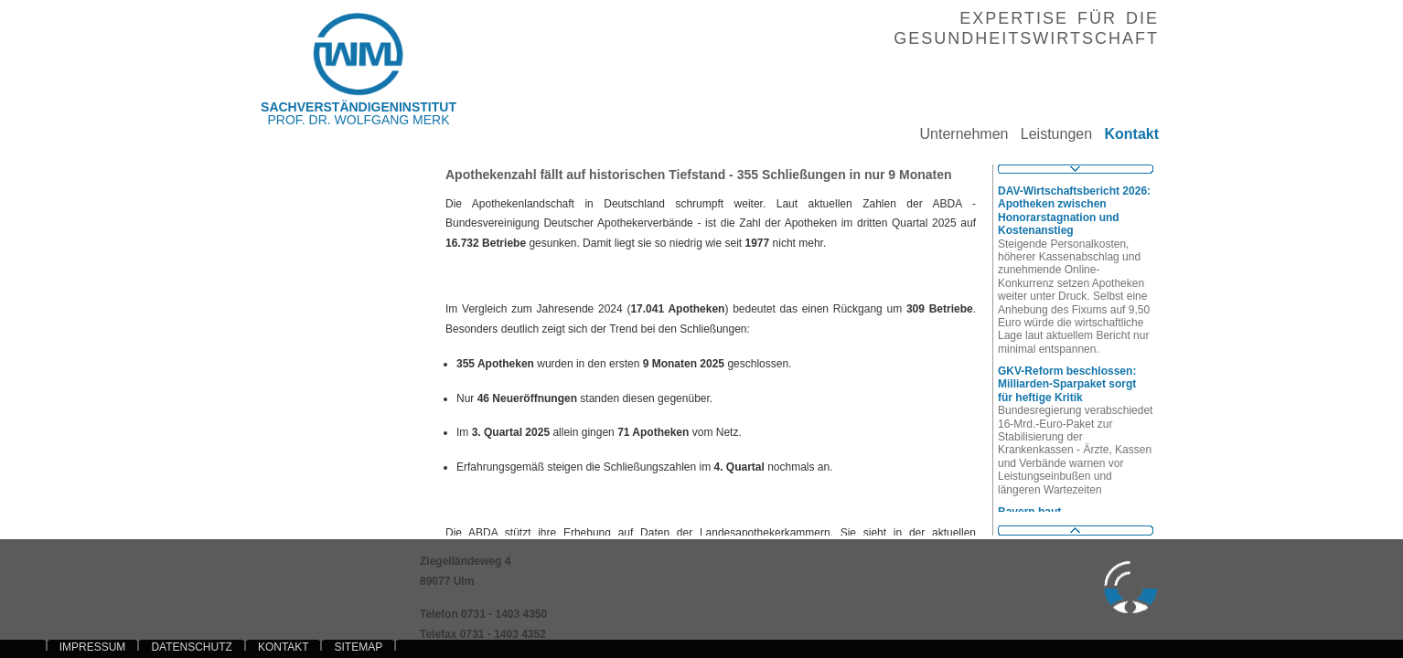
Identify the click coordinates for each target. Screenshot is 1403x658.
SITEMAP (358, 647)
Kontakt (1125, 134)
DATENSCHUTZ (191, 647)
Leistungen (1050, 134)
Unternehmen (957, 134)
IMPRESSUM (92, 647)
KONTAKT (283, 647)
